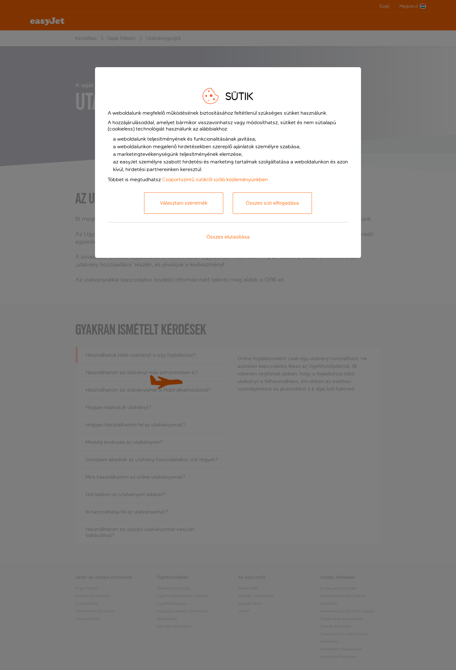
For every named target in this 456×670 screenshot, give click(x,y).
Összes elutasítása (228, 237)
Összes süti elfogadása (272, 203)
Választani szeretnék (183, 203)
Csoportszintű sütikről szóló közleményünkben (215, 179)
